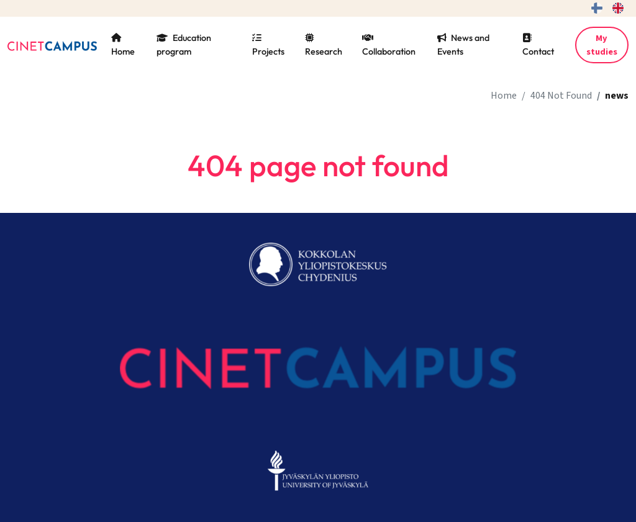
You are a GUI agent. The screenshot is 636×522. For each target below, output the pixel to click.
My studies (601, 45)
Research (323, 45)
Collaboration (389, 45)
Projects (268, 45)
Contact (538, 45)
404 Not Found (561, 95)
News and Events (463, 44)
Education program (184, 44)
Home (123, 45)
